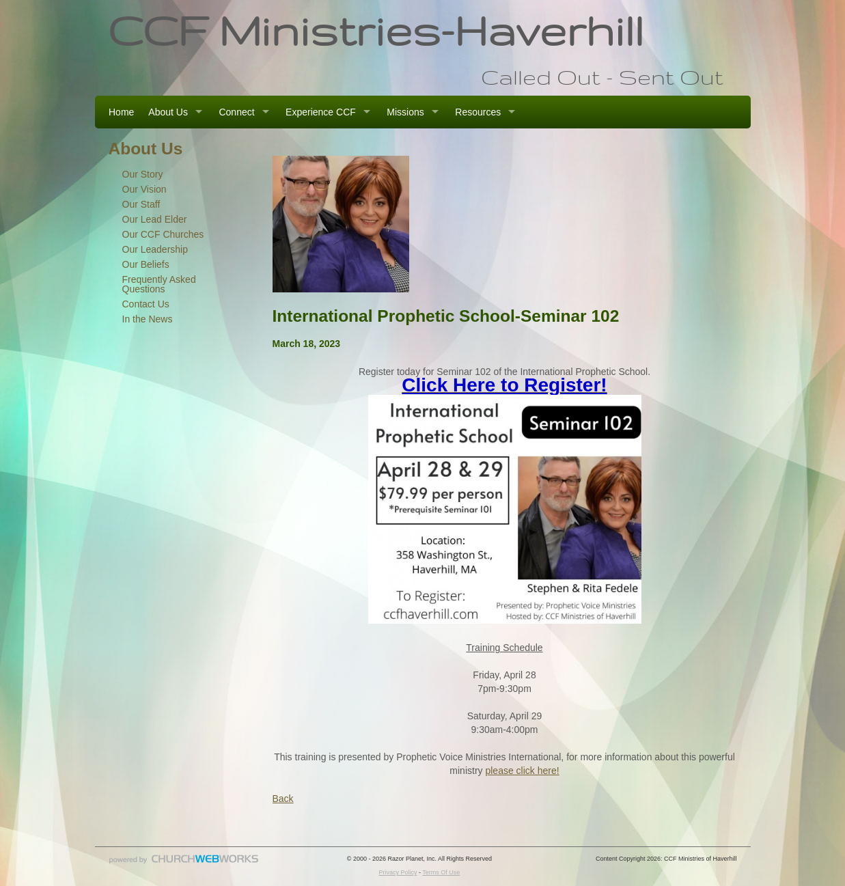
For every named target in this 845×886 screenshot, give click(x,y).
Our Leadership (155, 249)
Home (121, 112)
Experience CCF (321, 112)
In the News (147, 319)
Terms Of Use (441, 872)
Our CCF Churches (163, 234)
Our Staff (141, 204)
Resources (478, 112)
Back (283, 798)
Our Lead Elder (154, 219)
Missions (405, 112)
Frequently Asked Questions (159, 284)
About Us (168, 112)
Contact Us (145, 304)
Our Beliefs (145, 264)
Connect (236, 112)
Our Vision (144, 189)
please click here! (522, 770)
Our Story (142, 174)
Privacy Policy (397, 872)
